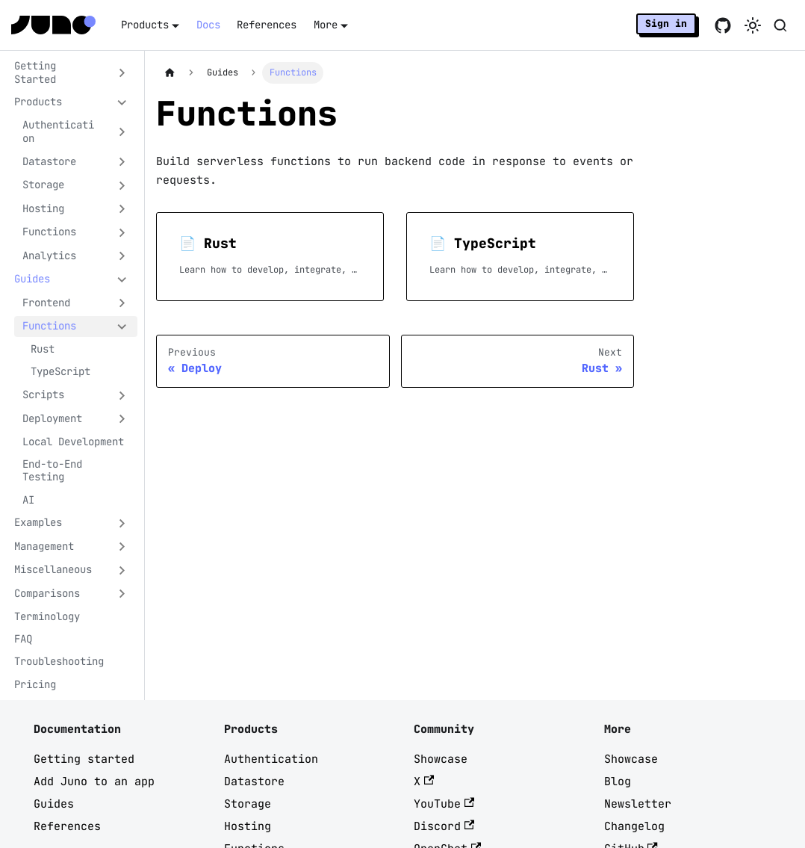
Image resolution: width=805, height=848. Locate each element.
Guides (54, 803)
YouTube (444, 803)
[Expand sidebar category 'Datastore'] (122, 162)
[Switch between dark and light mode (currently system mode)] (753, 25)
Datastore (254, 781)
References (266, 24)
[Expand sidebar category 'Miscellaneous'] (122, 570)
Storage (247, 803)
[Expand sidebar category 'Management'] (122, 546)
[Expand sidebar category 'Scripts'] (122, 395)
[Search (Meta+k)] (780, 25)
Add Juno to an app (94, 781)
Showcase (440, 759)
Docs (208, 24)
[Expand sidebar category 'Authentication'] (122, 132)
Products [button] (145, 24)
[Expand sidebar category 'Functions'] (122, 232)
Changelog (634, 826)
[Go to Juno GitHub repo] (723, 25)
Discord (444, 826)
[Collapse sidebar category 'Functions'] (122, 326)
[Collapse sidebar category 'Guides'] (122, 279)
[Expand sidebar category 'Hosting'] (122, 209)
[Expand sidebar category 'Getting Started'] (122, 73)
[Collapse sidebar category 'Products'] (122, 102)
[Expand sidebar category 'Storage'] (122, 185)
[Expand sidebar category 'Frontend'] (122, 303)
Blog (617, 781)
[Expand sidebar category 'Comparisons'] (122, 594)
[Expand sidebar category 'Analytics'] (122, 256)
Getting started (84, 759)
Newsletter (637, 803)
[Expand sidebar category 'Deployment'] (122, 419)
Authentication (271, 759)
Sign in (666, 23)
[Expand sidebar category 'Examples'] (122, 523)
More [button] (326, 24)
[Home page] (169, 73)
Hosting (247, 826)
